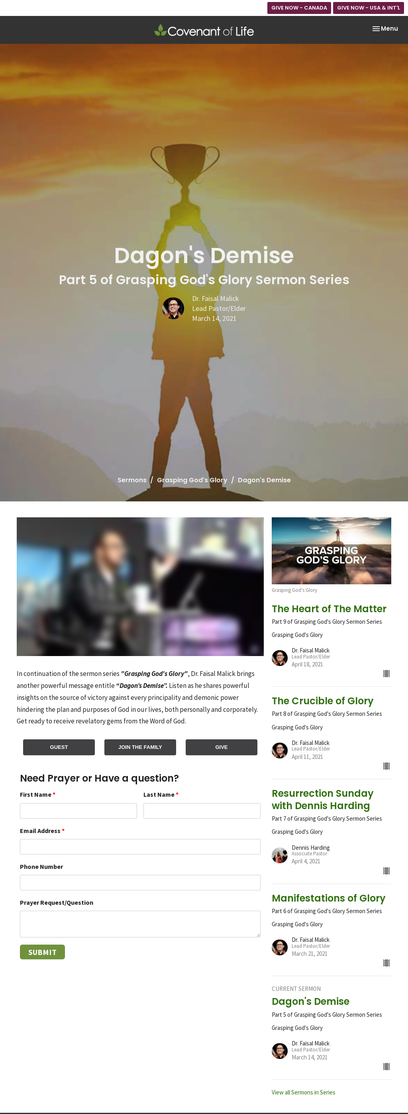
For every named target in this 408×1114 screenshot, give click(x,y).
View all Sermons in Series (303, 1092)
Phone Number (41, 866)
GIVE (221, 747)
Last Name (160, 794)
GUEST (59, 747)
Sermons (132, 480)
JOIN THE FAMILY (140, 747)
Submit (42, 952)
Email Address (42, 831)
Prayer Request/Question (56, 902)
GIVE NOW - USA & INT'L (368, 8)
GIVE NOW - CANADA (299, 8)
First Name (37, 794)
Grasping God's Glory (192, 480)
